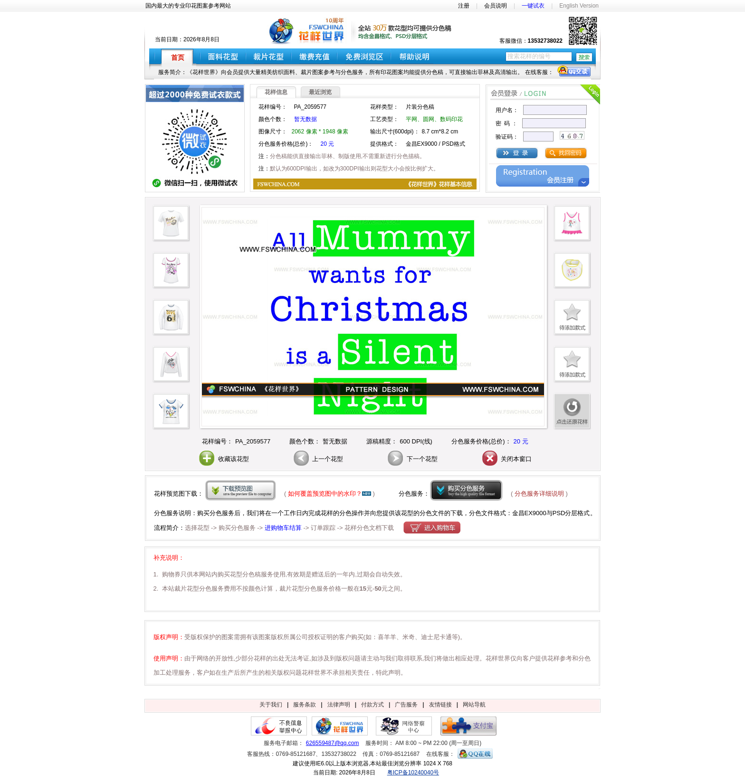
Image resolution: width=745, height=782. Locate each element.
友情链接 (440, 704)
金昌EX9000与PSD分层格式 (551, 513)
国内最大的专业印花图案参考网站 (188, 5)
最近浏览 (320, 92)
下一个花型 (412, 458)
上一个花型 (318, 458)
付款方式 (372, 704)
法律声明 (338, 704)
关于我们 (270, 704)
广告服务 (406, 704)
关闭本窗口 (506, 458)
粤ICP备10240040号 (413, 772)
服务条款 (304, 704)
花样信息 (276, 92)
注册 (463, 5)
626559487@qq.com (332, 743)
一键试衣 (533, 5)
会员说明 (495, 5)
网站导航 (474, 704)
